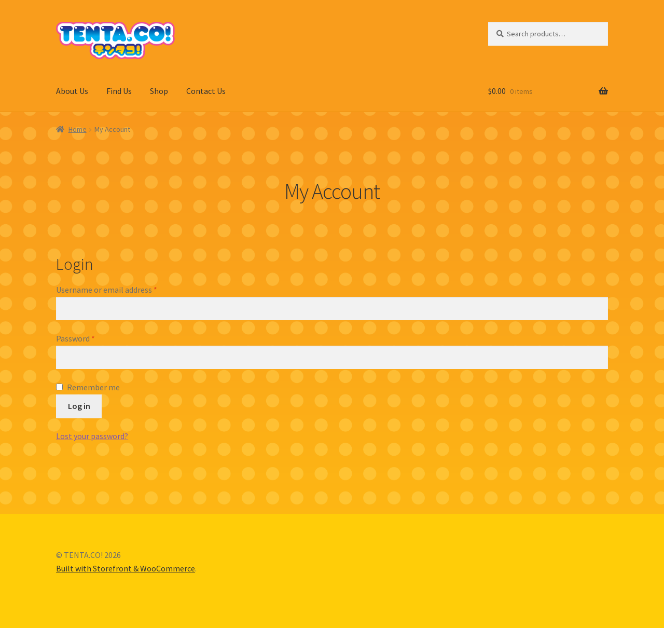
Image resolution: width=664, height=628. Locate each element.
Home (77, 129)
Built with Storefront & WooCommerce (125, 568)
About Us (72, 91)
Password (75, 338)
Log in (79, 406)
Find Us (119, 91)
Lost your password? (92, 436)
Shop (159, 91)
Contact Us (206, 91)
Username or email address (106, 289)
